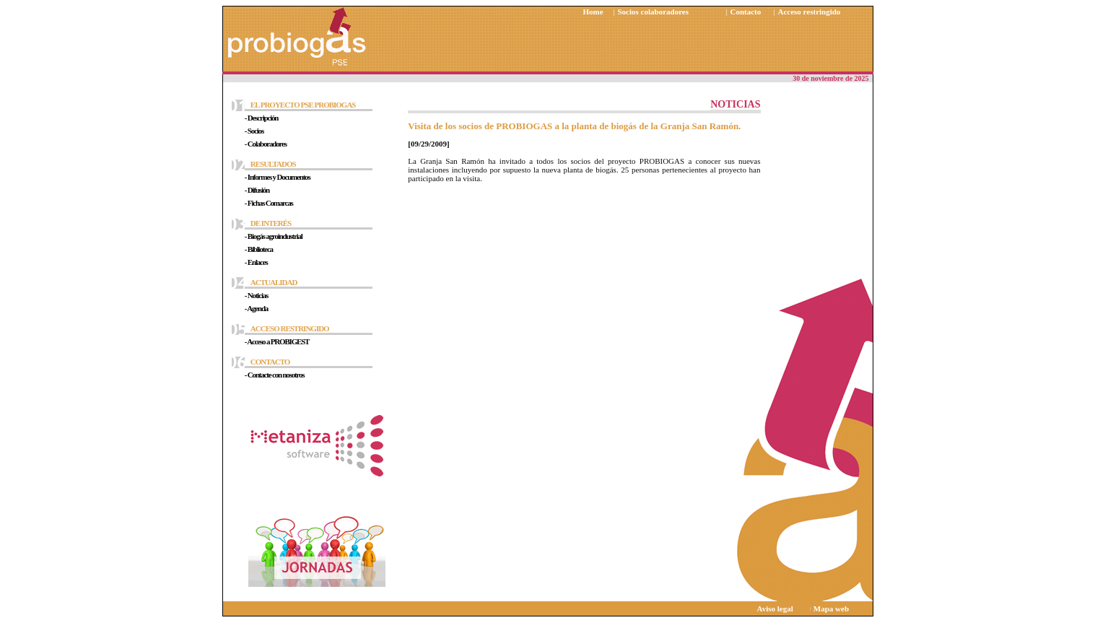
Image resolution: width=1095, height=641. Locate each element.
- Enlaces (256, 262)
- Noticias (256, 295)
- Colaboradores (266, 143)
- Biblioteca (259, 249)
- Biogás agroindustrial (273, 236)
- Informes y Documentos (277, 177)
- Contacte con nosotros (275, 374)
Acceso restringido (809, 11)
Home (593, 11)
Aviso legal (775, 608)
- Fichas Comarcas (269, 203)
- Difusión (257, 190)
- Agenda (256, 308)
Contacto (746, 11)
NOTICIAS (735, 104)
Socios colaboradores (653, 11)
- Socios (254, 130)
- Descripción (261, 117)
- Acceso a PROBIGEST (277, 341)
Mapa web (831, 608)
